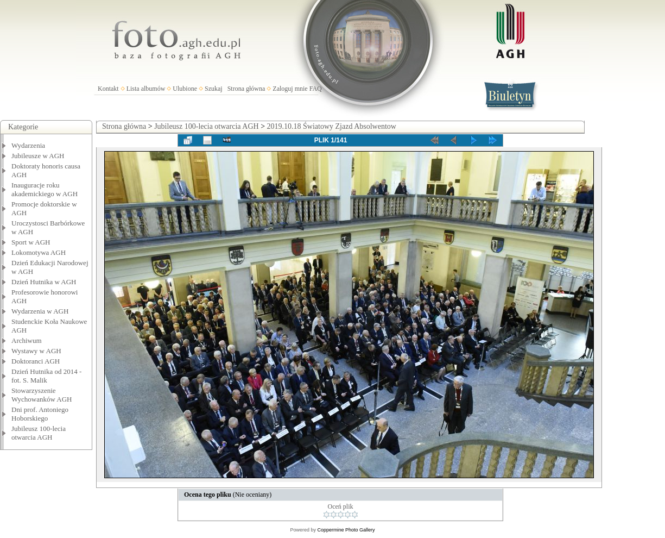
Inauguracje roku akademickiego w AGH (44, 189)
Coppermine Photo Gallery (346, 530)
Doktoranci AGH (35, 361)
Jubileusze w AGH (38, 156)
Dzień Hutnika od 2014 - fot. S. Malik (46, 375)
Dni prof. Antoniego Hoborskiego (39, 413)
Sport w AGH (30, 242)
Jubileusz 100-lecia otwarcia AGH (38, 432)
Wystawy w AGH (36, 351)
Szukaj (214, 88)
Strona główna (246, 88)
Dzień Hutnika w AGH (44, 282)
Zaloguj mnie (290, 88)
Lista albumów (146, 88)
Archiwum (26, 340)
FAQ (315, 88)
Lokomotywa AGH (38, 252)
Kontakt (108, 88)
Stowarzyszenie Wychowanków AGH (41, 394)
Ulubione (185, 88)
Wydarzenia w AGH (39, 311)
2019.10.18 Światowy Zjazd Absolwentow (331, 126)
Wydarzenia (28, 145)
